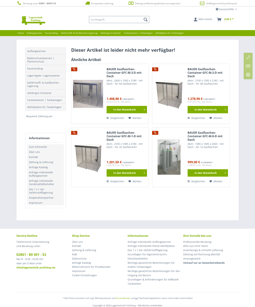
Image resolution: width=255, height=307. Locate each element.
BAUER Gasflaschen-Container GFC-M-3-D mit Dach (124, 72)
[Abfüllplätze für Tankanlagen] (169, 33)
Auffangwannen (36, 51)
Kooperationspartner (41, 197)
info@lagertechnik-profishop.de (221, 3)
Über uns (34, 152)
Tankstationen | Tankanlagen (44, 100)
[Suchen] (145, 19)
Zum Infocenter (38, 146)
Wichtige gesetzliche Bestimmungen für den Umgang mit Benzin (154, 273)
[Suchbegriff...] (119, 19)
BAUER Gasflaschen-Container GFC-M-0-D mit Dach (205, 136)
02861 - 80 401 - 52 (31, 254)
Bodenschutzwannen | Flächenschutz (40, 59)
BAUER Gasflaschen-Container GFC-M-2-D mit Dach (205, 72)
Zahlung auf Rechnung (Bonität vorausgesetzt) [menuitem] (201, 256)
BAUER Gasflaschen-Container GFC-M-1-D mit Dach (124, 136)
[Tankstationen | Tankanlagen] (138, 33)
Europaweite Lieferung (99, 3)
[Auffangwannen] (34, 33)
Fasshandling (35, 68)
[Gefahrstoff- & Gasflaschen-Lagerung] (79, 33)
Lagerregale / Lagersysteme (43, 75)
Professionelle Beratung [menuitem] (197, 241)
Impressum (35, 202)
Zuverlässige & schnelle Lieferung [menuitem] (203, 250)
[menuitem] (119, 19)
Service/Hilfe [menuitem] (225, 9)
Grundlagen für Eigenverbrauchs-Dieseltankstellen (147, 256)
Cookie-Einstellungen (84, 275)
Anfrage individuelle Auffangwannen (41, 174)
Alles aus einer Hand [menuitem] (195, 246)
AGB (74, 254)
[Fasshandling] (51, 33)
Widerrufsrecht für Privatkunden (91, 266)
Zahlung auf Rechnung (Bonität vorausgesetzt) (154, 3)
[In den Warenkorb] (127, 109)
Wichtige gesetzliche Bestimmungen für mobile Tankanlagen (151, 265)
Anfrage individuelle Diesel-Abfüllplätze (151, 246)
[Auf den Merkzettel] (135, 118)
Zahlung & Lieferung (41, 162)
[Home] (20, 33)
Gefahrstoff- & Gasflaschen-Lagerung (43, 84)
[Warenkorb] (225, 19)
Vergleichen (115, 118)
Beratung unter (36, 3)
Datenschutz (79, 258)
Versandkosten (123, 298)
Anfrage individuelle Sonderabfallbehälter (41, 182)
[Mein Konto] (203, 19)
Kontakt (33, 157)
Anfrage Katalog (38, 167)
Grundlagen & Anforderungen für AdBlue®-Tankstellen (153, 281)
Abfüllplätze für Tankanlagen (44, 107)
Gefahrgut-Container (39, 93)
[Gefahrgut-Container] (110, 33)
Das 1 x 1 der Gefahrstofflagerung (41, 191)
